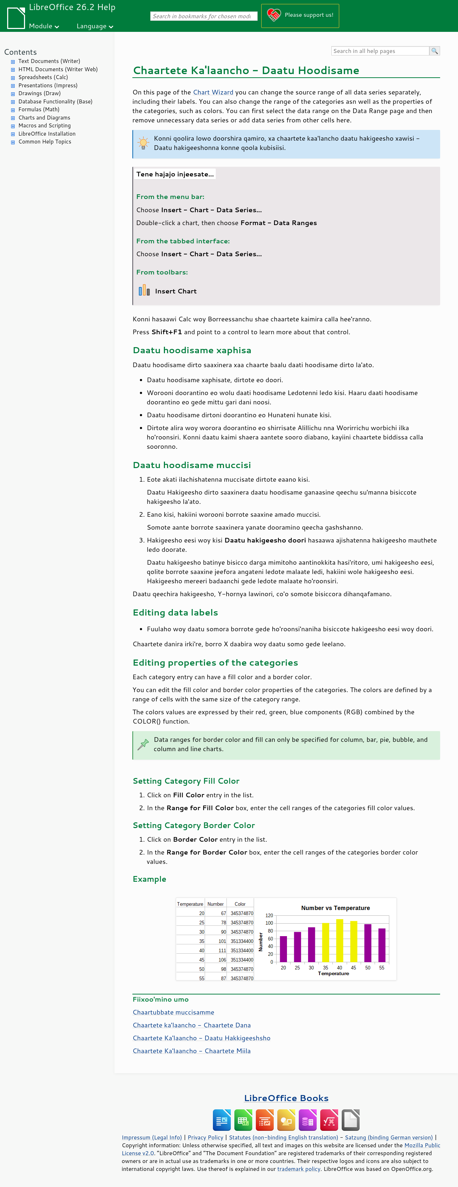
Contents (20, 51)
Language (92, 25)
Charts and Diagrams (44, 117)
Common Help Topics (44, 141)
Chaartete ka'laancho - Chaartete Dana (191, 1025)
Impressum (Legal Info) (152, 1137)
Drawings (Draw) (39, 93)
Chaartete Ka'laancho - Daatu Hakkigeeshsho (201, 1037)
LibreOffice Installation (46, 133)
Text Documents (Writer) (49, 61)
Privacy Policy (205, 1137)
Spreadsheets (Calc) (43, 77)
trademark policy (298, 1169)
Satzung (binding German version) (389, 1137)
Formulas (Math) (39, 109)
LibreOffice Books (286, 1097)
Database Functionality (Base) (55, 101)
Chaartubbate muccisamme (173, 1012)
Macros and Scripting (44, 125)
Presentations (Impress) (48, 85)
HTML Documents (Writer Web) (58, 69)
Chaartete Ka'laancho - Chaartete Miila (191, 1050)
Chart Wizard (213, 92)
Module (40, 25)
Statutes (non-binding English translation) (283, 1137)
